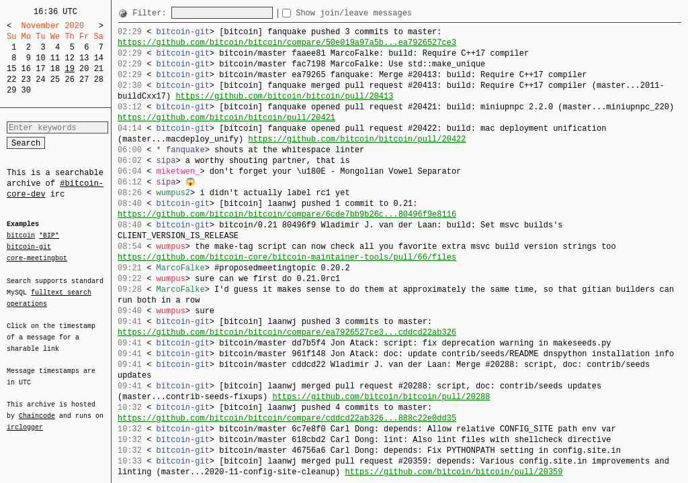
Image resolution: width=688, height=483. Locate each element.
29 (11, 90)
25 (55, 79)
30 (26, 90)
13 (84, 58)
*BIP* (49, 236)
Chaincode (37, 408)
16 (26, 68)
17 (40, 68)
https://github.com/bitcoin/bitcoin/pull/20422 (357, 139)
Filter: (151, 13)
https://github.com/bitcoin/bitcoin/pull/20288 (381, 396)
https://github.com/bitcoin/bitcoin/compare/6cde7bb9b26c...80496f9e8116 (287, 214)
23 (26, 79)
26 (69, 79)
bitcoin (21, 236)
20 (84, 68)
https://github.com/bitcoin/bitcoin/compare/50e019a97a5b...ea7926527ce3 (287, 42)
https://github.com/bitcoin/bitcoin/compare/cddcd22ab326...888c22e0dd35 (287, 418)
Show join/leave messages (378, 13)
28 (98, 79)
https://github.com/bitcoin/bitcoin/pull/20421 (226, 117)
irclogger (25, 418)
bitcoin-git (29, 247)
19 (69, 68)
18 (55, 68)
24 (40, 79)
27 (84, 79)
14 (98, 58)
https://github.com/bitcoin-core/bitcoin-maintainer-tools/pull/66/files (287, 257)
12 (69, 58)
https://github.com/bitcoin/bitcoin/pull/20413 (284, 96)
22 (11, 79)
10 (40, 58)
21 (98, 68)
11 (55, 58)
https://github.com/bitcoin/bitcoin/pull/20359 (453, 472)
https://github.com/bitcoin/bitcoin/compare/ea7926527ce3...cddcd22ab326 (287, 332)
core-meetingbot (37, 257)
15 (11, 68)
